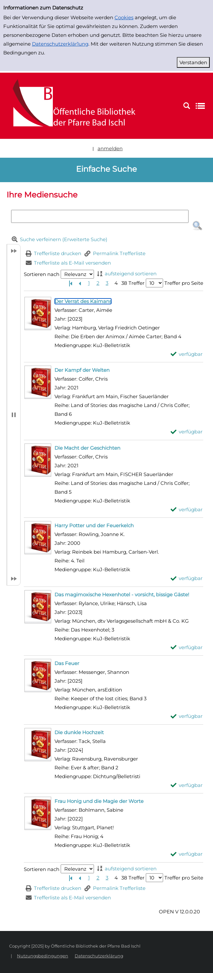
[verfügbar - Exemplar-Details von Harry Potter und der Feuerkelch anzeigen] (187, 578)
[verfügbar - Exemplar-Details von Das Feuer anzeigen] (187, 716)
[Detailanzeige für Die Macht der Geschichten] (87, 448)
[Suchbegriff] (100, 216)
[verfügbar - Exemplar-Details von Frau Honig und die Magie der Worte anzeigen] (187, 854)
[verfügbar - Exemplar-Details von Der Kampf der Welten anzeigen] (187, 431)
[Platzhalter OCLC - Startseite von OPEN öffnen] (70, 105)
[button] (197, 226)
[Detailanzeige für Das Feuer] (66, 663)
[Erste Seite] (70, 283)
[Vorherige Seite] (80, 283)
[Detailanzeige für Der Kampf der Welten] (82, 370)
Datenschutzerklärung (99, 955)
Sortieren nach (41, 274)
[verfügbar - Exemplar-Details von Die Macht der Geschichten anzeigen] (187, 509)
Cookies (123, 17)
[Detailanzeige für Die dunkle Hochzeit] (79, 732)
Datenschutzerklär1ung (60, 44)
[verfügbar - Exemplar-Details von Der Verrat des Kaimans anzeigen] (187, 354)
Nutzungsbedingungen (42, 955)
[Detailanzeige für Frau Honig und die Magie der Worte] (99, 801)
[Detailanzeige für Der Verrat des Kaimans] (83, 301)
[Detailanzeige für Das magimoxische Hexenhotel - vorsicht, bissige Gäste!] (121, 594)
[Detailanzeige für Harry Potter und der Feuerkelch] (94, 525)
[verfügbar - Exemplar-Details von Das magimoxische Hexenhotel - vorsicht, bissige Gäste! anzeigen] (187, 647)
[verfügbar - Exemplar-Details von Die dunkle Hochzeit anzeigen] (187, 785)
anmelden (110, 148)
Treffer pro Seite (183, 283)
